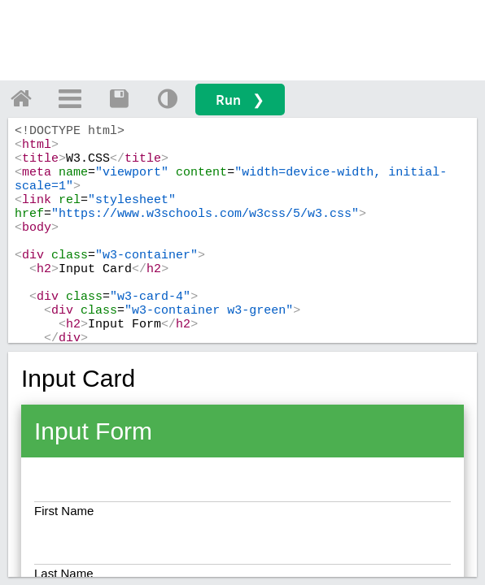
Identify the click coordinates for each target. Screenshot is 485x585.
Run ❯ (240, 99)
